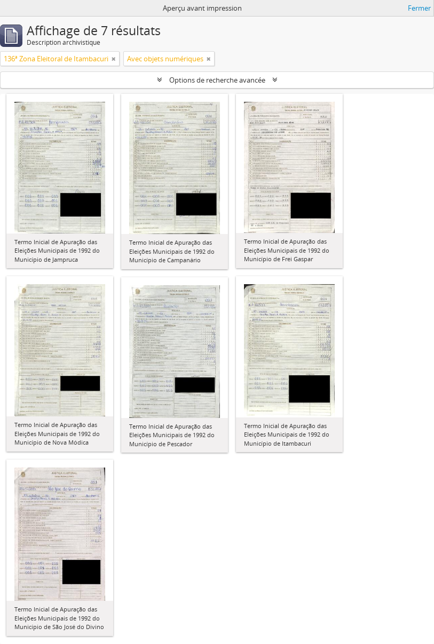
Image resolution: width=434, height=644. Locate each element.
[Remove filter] (114, 58)
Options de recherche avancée (217, 80)
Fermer (419, 8)
